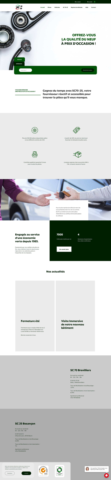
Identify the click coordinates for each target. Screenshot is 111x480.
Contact (93, 7)
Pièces (50, 7)
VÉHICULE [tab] (20, 63)
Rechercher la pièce (87, 70)
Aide (87, 7)
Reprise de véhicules (77, 7)
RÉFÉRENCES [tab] (32, 63)
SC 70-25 (65, 7)
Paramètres (10, 473)
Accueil (43, 7)
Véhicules (57, 7)
